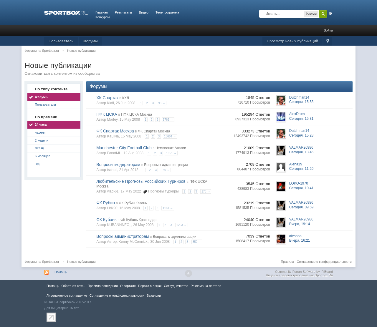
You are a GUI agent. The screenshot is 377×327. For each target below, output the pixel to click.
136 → (165, 170)
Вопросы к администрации (166, 165)
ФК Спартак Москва (115, 131)
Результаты (123, 12)
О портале (128, 286)
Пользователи (61, 41)
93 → (161, 103)
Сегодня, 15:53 (301, 102)
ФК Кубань (106, 219)
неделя (40, 132)
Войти (328, 30)
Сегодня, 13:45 (301, 152)
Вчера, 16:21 (299, 240)
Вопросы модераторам (118, 164)
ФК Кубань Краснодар (138, 220)
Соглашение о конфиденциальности (324, 261)
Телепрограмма (167, 12)
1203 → (181, 225)
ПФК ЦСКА (106, 114)
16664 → (170, 136)
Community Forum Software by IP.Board (304, 271)
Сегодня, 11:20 (301, 169)
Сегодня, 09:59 (301, 207)
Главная (101, 12)
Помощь (60, 272)
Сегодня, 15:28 (301, 135)
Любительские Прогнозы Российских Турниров (141, 181)
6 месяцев (42, 156)
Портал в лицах (150, 286)
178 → (205, 191)
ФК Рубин (105, 202)
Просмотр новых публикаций (292, 41)
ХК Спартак (107, 97)
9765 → (168, 119)
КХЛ (125, 98)
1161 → (168, 208)
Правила (287, 261)
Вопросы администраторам (122, 236)
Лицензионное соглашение (67, 295)
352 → (197, 241)
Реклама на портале (206, 286)
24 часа (41, 124)
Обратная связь (73, 286)
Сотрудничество (176, 286)
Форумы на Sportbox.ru (41, 261)
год (37, 163)
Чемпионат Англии (171, 148)
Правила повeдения (102, 286)
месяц (39, 148)
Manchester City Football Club (124, 147)
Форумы (90, 41)
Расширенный (330, 13)
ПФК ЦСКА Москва (136, 114)
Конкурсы (102, 17)
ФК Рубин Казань (133, 203)
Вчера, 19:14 (299, 224)
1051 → (171, 153)
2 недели (41, 140)
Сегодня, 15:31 (301, 119)
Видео (143, 12)
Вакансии (154, 295)
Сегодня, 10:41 (301, 188)
